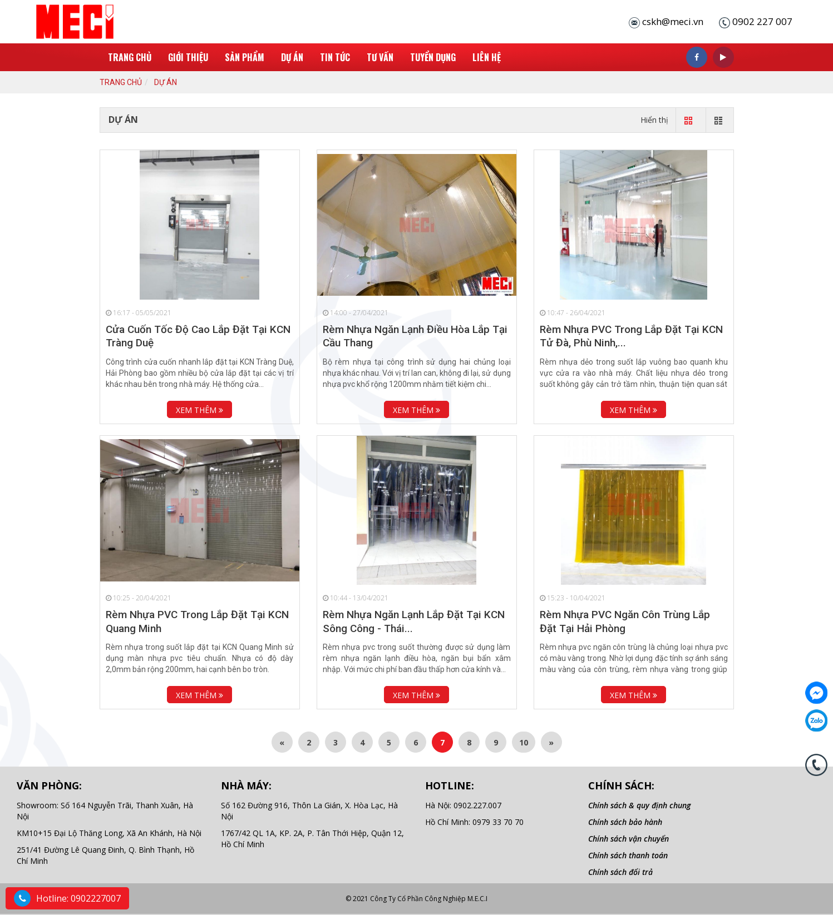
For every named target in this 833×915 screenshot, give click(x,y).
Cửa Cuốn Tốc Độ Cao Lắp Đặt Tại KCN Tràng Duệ (198, 336)
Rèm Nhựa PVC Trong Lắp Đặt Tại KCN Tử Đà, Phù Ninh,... (631, 336)
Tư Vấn (380, 57)
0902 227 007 (762, 21)
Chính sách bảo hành (625, 822)
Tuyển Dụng (433, 57)
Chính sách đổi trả (620, 872)
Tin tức (335, 57)
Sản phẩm (244, 57)
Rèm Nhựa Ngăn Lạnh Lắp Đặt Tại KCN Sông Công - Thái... (414, 621)
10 (523, 742)
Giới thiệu (188, 57)
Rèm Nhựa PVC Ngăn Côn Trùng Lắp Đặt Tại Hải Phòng (625, 621)
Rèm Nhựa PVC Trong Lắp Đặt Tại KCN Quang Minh (197, 621)
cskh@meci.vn (672, 21)
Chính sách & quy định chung (639, 805)
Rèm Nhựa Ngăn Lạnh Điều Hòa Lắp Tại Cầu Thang (415, 336)
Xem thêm (199, 410)
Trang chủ (129, 57)
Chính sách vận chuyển (628, 838)
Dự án (292, 57)
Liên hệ (486, 57)
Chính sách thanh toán (628, 855)
